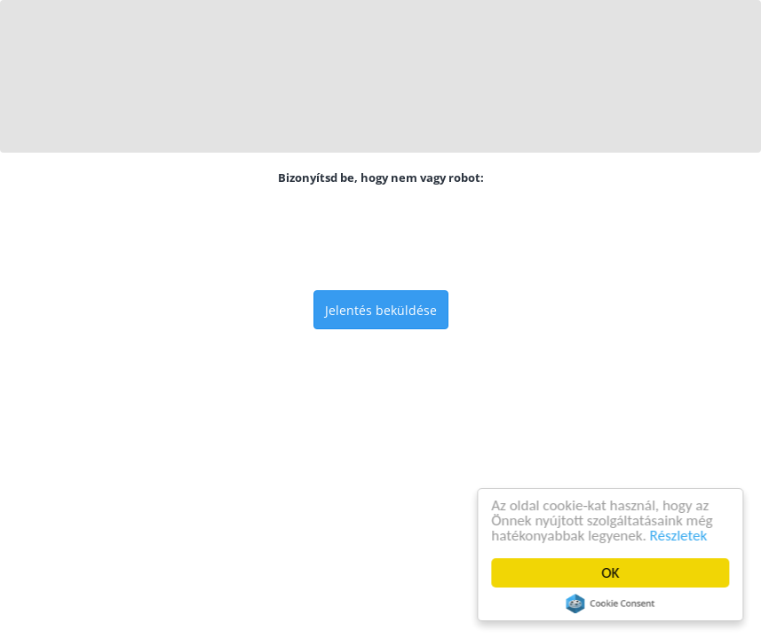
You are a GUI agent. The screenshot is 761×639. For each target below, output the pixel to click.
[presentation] (381, 237)
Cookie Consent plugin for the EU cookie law (611, 603)
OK (611, 573)
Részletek (679, 535)
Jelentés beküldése (381, 310)
